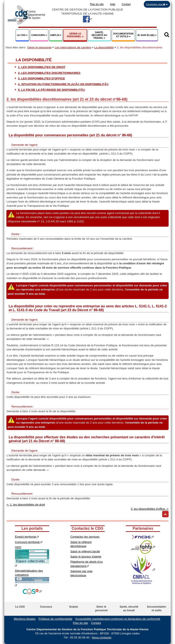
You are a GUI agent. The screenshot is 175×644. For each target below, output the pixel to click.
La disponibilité (103, 47)
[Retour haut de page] (165, 514)
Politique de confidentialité (55, 618)
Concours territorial (29, 542)
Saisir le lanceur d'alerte (85, 556)
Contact (126, 4)
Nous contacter (101, 637)
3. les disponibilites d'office (41, 78)
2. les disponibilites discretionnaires (49, 72)
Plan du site (97, 4)
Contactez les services (84, 536)
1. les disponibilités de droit (25, 504)
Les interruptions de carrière (73, 47)
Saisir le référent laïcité (85, 551)
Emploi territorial (27, 536)
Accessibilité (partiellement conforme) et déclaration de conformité (117, 618)
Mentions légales (25, 618)
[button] (157, 4)
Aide (112, 4)
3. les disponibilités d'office (150, 508)
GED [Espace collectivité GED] (32, 556)
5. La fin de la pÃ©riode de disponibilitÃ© (51, 89)
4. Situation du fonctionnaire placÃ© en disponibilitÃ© (63, 84)
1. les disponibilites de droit (41, 67)
